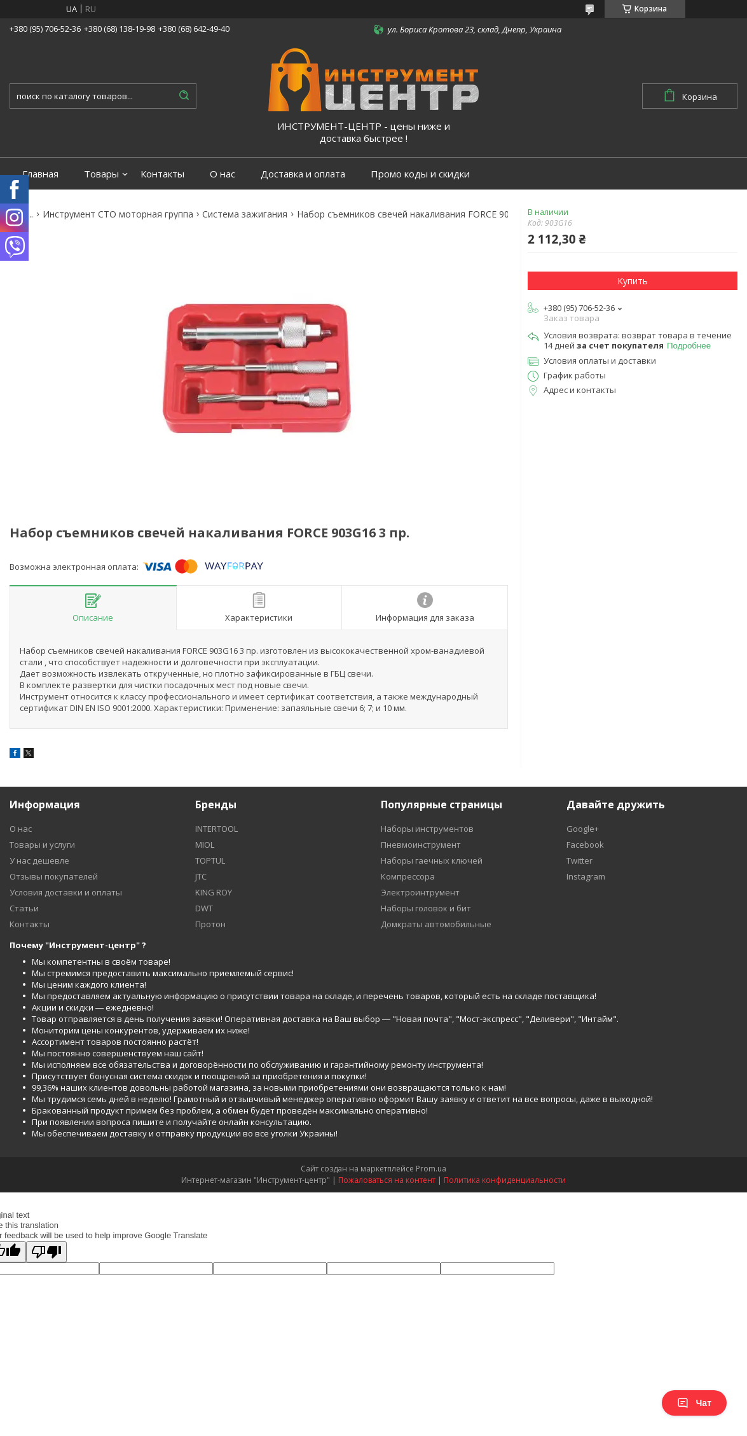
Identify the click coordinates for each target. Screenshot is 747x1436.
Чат (694, 1403)
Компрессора (408, 876)
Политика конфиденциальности (505, 1180)
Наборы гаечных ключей (432, 860)
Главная (40, 174)
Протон (210, 924)
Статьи (24, 908)
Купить (632, 281)
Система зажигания (244, 214)
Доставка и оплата (303, 174)
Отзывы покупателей (54, 876)
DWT (204, 908)
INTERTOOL (216, 828)
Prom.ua (431, 1168)
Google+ (582, 828)
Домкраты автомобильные (436, 924)
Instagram (585, 876)
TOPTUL (210, 860)
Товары (101, 174)
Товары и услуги (42, 844)
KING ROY (213, 892)
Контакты (162, 174)
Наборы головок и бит (426, 908)
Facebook (585, 844)
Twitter (579, 860)
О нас (222, 174)
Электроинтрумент (420, 892)
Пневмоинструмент (421, 844)
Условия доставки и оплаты (66, 892)
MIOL (204, 844)
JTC (201, 876)
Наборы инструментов (427, 828)
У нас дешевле (39, 860)
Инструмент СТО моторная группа (118, 214)
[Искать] (183, 96)
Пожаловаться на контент (386, 1180)
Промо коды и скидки (420, 174)
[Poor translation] (46, 1251)
